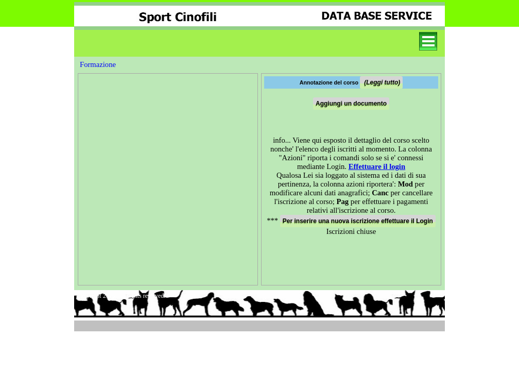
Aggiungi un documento (351, 103)
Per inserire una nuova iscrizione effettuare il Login (358, 221)
